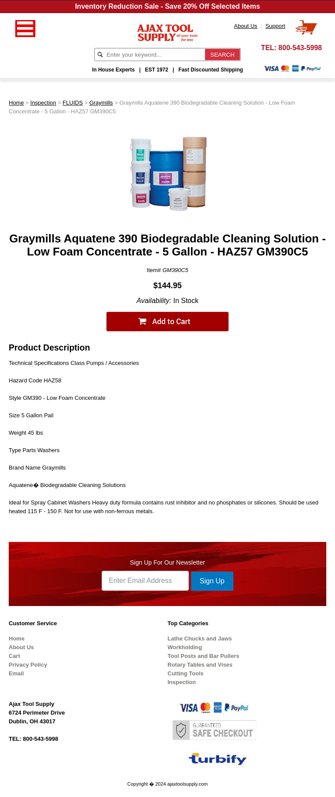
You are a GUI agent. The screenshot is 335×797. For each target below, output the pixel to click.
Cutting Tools (186, 673)
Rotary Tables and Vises (200, 664)
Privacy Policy (28, 664)
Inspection (43, 102)
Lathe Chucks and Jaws (200, 638)
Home (16, 102)
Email (16, 673)
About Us (21, 647)
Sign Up (212, 581)
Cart (14, 656)
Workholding (185, 647)
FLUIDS (73, 102)
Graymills (101, 102)
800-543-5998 (300, 47)
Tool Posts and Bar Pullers (203, 656)
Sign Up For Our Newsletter (167, 562)
